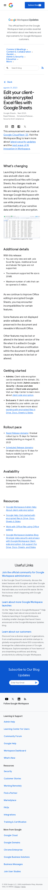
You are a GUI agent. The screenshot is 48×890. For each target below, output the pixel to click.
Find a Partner (10, 793)
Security (8, 771)
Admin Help (9, 722)
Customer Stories (12, 778)
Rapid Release (9, 116)
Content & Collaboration (19, 52)
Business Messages (13, 864)
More (10, 62)
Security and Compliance (13, 119)
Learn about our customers (16, 631)
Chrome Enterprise (13, 850)
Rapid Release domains (17, 433)
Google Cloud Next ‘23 (15, 134)
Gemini (10, 54)
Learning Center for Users (16, 729)
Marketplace (10, 800)
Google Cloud (11, 835)
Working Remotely (13, 786)
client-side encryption (23, 395)
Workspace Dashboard (15, 750)
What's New (9, 758)
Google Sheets (9, 113)
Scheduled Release (25, 116)
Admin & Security (15, 57)
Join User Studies (12, 871)
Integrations (10, 814)
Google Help (10, 743)
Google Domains (12, 842)
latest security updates (23, 141)
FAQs (6, 807)
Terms (23, 887)
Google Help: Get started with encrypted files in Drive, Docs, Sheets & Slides (20, 518)
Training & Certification (15, 822)
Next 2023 (22, 113)
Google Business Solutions (17, 857)
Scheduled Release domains (19, 447)
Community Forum (13, 736)
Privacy (17, 887)
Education (12, 59)
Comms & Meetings (17, 49)
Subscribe (34, 5)
